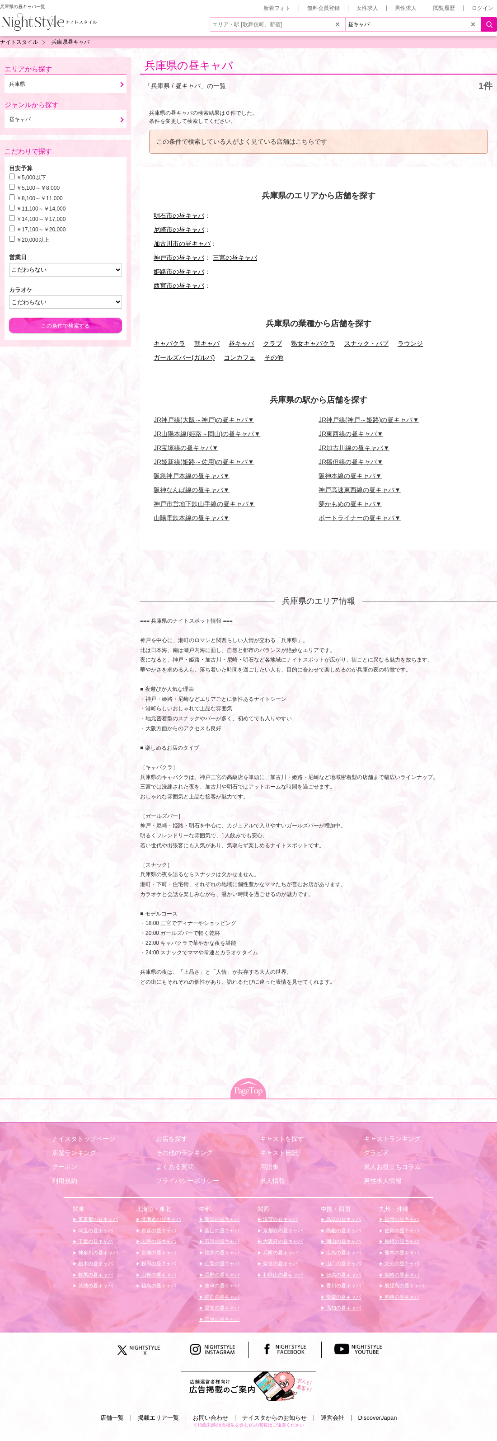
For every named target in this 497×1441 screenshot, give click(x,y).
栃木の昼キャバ (95, 1263)
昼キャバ (241, 343)
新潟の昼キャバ (221, 1219)
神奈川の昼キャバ (97, 1252)
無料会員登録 (323, 8)
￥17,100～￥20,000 (41, 229)
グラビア (376, 1152)
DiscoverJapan (377, 1417)
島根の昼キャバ (343, 1230)
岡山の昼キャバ (343, 1241)
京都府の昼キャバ (282, 1230)
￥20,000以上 (32, 240)
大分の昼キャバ (401, 1263)
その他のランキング (184, 1152)
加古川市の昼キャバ (182, 243)
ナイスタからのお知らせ (274, 1417)
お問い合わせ (210, 1417)
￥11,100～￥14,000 (41, 209)
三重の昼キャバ (221, 1319)
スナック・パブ (366, 343)
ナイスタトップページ (83, 1138)
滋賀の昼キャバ (280, 1219)
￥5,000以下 (31, 177)
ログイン (482, 8)
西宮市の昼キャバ (179, 285)
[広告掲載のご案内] (248, 1385)
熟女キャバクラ (313, 343)
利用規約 (64, 1180)
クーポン (64, 1166)
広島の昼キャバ (343, 1252)
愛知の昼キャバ (221, 1307)
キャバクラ (169, 343)
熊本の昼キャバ (401, 1252)
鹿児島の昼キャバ (403, 1285)
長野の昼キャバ (221, 1274)
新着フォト (277, 8)
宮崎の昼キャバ (401, 1274)
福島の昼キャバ (158, 1285)
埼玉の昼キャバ (95, 1230)
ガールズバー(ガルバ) (184, 357)
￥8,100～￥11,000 (39, 198)
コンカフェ (239, 357)
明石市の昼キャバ (179, 215)
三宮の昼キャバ (235, 257)
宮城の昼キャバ (158, 1252)
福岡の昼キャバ (401, 1219)
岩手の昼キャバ (158, 1241)
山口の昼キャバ (343, 1263)
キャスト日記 (279, 1152)
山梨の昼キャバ (221, 1263)
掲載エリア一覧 (158, 1417)
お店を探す (172, 1138)
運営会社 (332, 1417)
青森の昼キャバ (158, 1230)
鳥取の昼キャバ (343, 1219)
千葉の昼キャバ (95, 1241)
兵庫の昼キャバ (280, 1252)
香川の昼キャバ (343, 1285)
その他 (273, 357)
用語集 (269, 1166)
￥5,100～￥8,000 (38, 188)
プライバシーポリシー (187, 1180)
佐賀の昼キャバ (401, 1230)
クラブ (272, 343)
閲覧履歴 (444, 8)
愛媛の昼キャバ (343, 1297)
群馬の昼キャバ (95, 1274)
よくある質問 (175, 1166)
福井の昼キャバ (221, 1252)
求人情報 (272, 1180)
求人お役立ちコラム (392, 1166)
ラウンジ (410, 343)
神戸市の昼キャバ (179, 257)
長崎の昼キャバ (401, 1241)
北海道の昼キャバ (160, 1219)
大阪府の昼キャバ (282, 1241)
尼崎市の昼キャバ (179, 229)
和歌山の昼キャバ (282, 1274)
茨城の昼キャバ (95, 1285)
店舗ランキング (74, 1152)
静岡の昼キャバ (221, 1297)
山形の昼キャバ (158, 1274)
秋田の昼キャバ (158, 1263)
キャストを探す (282, 1138)
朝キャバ (207, 343)
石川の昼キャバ (221, 1241)
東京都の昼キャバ (97, 1219)
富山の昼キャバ (221, 1230)
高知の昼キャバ (343, 1307)
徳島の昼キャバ (343, 1274)
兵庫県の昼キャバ (189, 65)
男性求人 (406, 8)
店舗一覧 (112, 1417)
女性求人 (367, 8)
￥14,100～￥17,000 (41, 219)
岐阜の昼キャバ (221, 1285)
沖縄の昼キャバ (401, 1297)
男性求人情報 (383, 1180)
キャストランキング (392, 1138)
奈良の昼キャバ (280, 1263)
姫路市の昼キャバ (179, 271)
